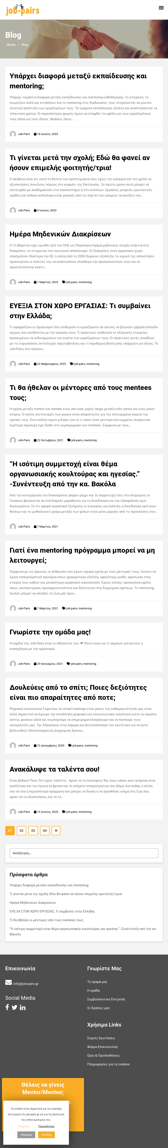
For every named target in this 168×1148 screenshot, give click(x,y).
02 (21, 831)
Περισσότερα (46, 1126)
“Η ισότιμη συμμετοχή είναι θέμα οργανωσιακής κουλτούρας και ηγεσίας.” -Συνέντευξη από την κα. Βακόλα (75, 474)
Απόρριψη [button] (26, 1134)
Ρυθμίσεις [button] (24, 1126)
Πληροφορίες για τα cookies (108, 1064)
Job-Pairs (24, 134)
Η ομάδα (93, 991)
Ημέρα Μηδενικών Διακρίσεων (60, 234)
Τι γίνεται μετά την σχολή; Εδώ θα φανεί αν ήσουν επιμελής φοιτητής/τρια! (66, 894)
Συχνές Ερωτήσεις (101, 1038)
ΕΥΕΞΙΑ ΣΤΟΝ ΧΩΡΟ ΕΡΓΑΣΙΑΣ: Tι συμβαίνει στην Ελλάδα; (52, 911)
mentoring (85, 282)
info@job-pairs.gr (25, 984)
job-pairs (71, 282)
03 (33, 831)
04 (45, 831)
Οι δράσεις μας (98, 1008)
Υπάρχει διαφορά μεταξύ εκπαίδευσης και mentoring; (49, 885)
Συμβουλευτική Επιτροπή (106, 999)
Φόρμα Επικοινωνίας (102, 1047)
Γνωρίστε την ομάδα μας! (50, 632)
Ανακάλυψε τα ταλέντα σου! (55, 769)
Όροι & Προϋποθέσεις (103, 1055)
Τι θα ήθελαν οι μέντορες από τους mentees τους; (47, 920)
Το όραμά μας (97, 982)
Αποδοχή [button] (46, 1134)
